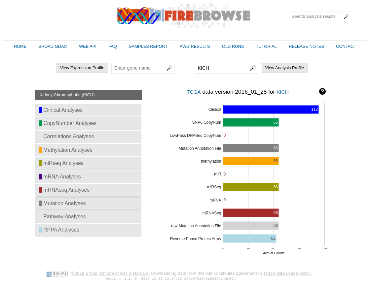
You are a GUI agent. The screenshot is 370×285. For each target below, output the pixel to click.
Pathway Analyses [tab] (62, 216)
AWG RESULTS (195, 46)
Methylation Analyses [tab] (65, 150)
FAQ (112, 46)
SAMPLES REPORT (148, 46)
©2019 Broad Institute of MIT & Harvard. (110, 273)
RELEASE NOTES (306, 46)
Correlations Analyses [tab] (66, 136)
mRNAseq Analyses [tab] (64, 190)
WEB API (87, 46)
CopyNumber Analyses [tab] (67, 123)
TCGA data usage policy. (287, 273)
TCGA (194, 92)
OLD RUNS (233, 46)
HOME (20, 46)
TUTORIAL (266, 46)
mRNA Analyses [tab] (60, 176)
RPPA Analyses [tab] (59, 230)
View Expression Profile (82, 67)
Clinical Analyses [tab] (61, 110)
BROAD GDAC (53, 46)
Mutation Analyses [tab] (62, 203)
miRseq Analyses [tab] (61, 163)
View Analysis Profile (284, 67)
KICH (283, 92)
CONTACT (346, 46)
